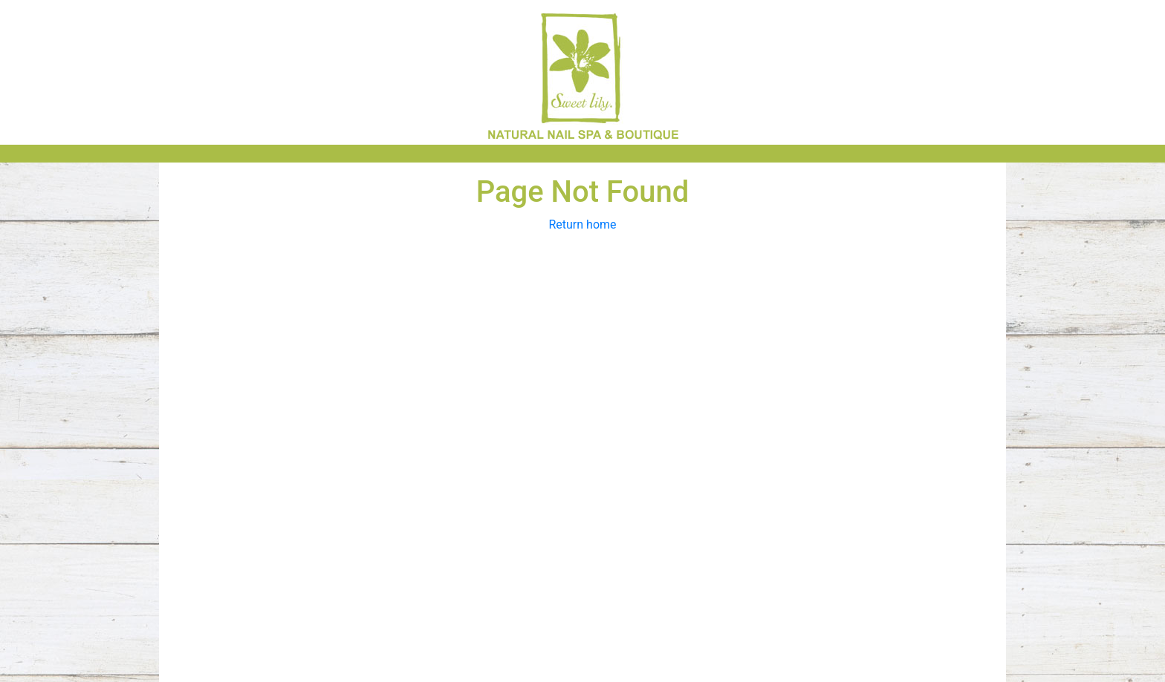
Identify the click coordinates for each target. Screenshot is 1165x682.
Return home (582, 224)
